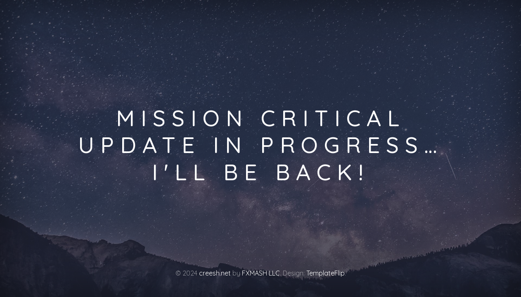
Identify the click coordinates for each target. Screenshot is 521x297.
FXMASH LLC (261, 273)
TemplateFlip (325, 273)
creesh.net (215, 273)
